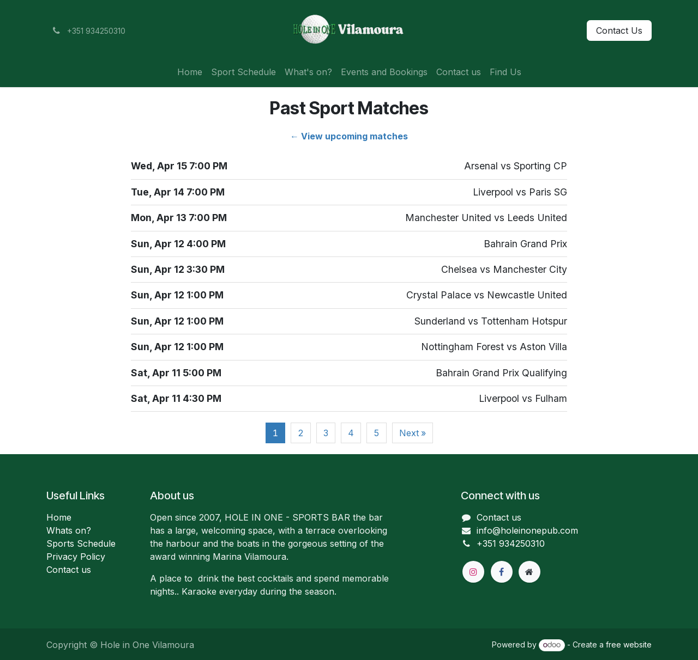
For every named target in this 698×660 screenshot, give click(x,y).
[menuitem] (190, 72)
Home (58, 517)
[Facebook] (502, 572)
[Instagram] (473, 572)
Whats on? (68, 530)
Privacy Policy (75, 556)
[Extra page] (529, 572)
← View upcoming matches (349, 136)
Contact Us (619, 30)
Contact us (68, 569)
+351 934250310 (511, 543)
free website (629, 644)
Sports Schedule (81, 543)
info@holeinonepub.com (527, 530)
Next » (412, 432)
